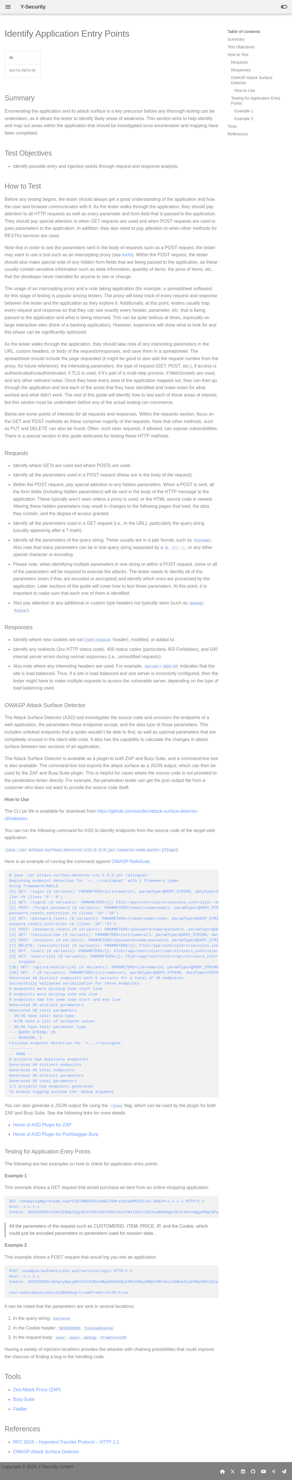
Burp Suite (24, 1398)
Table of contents (244, 31)
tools (127, 254)
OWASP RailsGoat (130, 860)
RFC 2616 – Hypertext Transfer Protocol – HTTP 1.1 (66, 1441)
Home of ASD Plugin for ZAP (42, 1124)
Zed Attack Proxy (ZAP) (37, 1389)
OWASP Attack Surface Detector (46, 1451)
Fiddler (20, 1408)
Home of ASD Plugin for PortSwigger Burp (55, 1134)
